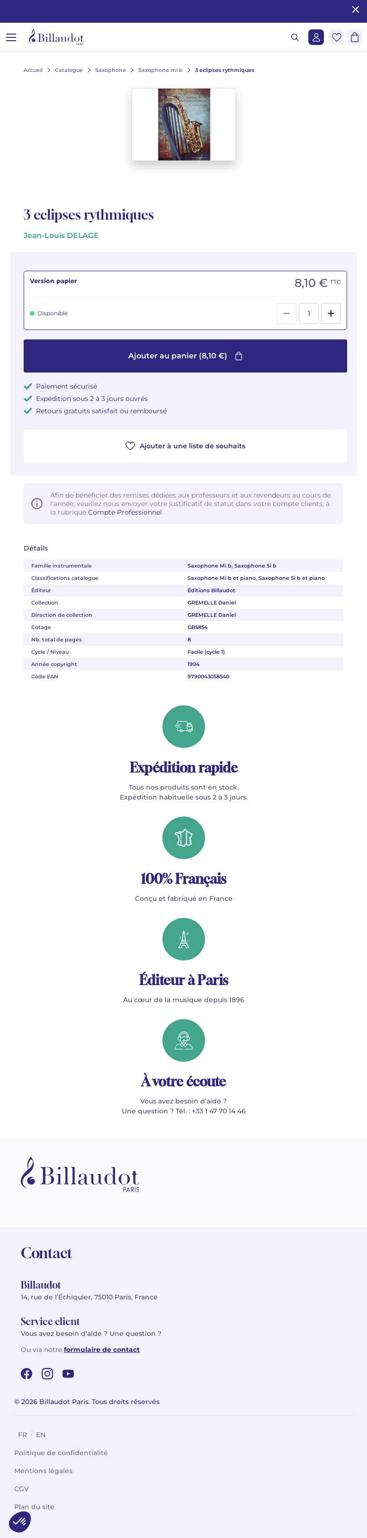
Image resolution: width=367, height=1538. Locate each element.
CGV (21, 1489)
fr (22, 1435)
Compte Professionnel (125, 512)
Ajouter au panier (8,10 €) (185, 355)
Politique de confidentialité (61, 1453)
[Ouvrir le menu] (11, 37)
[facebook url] (26, 1373)
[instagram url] (47, 1373)
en (40, 1435)
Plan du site (34, 1506)
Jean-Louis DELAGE (61, 235)
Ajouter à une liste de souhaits (185, 446)
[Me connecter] (316, 37)
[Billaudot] (56, 37)
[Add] (331, 313)
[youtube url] (68, 1373)
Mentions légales (43, 1471)
